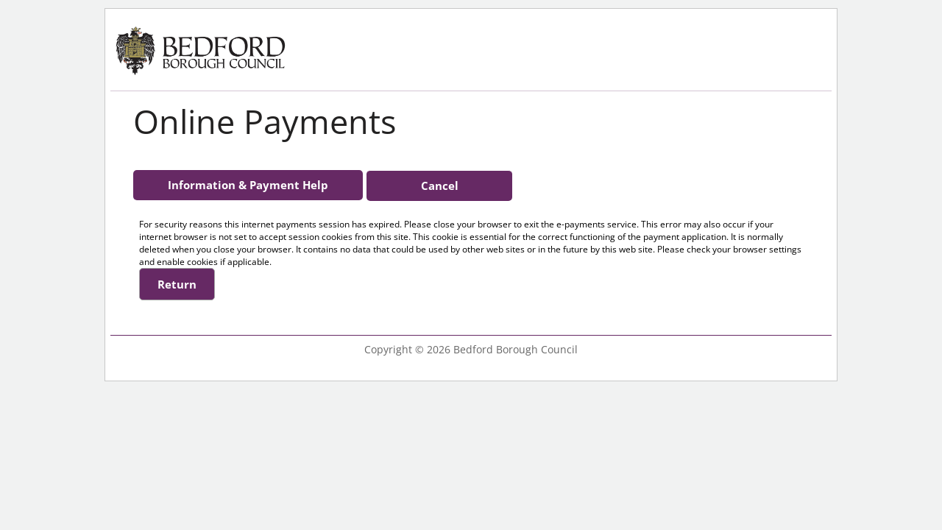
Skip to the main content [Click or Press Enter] (22, 11)
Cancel (439, 185)
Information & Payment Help (248, 184)
